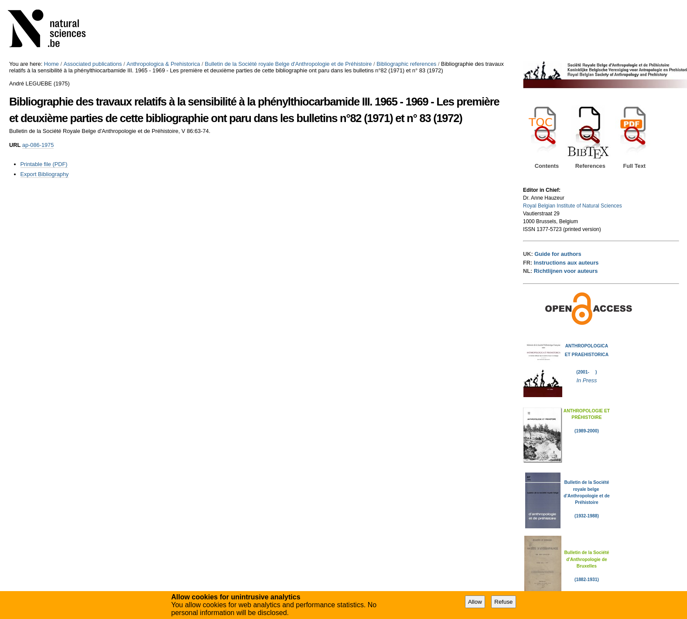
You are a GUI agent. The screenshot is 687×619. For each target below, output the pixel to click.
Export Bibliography (45, 174)
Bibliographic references (406, 64)
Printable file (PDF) (44, 164)
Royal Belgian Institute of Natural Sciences (572, 206)
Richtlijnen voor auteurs (566, 271)
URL (15, 145)
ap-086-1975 (38, 145)
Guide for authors (557, 254)
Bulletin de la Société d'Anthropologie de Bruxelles (586, 559)
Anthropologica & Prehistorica (163, 64)
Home (51, 64)
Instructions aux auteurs (566, 262)
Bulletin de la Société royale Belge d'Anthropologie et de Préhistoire (288, 64)
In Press (586, 380)
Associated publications (93, 64)
